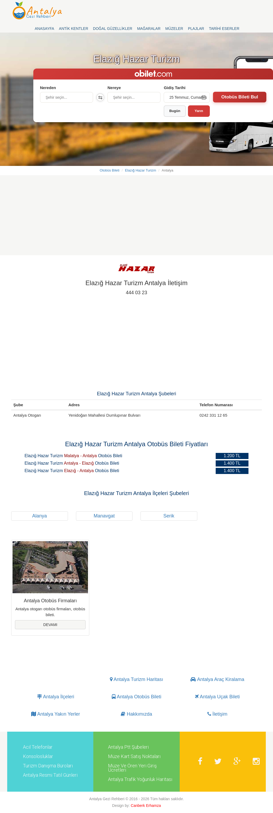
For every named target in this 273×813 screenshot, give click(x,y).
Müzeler (174, 28)
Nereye (114, 87)
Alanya (39, 516)
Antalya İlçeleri (55, 697)
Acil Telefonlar (38, 747)
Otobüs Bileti (109, 170)
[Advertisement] (136, 218)
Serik (168, 516)
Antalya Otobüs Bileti (136, 697)
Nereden (48, 87)
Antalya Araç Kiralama (217, 679)
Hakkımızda (136, 714)
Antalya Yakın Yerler (55, 714)
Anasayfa (44, 28)
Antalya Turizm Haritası (136, 679)
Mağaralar (148, 28)
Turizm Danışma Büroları (48, 766)
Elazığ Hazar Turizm (140, 170)
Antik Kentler (73, 28)
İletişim (217, 714)
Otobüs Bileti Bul (239, 96)
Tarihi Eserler (224, 28)
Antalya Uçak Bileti (217, 697)
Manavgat (104, 516)
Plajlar (196, 28)
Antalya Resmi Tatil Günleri (50, 775)
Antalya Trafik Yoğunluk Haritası (140, 779)
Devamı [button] (50, 625)
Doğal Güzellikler (112, 28)
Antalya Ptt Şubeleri (128, 747)
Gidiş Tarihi (174, 87)
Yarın (199, 111)
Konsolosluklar (38, 756)
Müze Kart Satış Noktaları (134, 756)
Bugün (174, 111)
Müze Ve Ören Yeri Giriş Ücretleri (132, 768)
